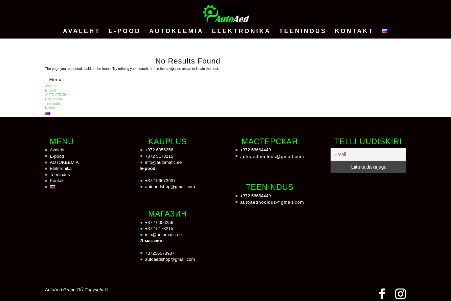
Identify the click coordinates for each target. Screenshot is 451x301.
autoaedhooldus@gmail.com (272, 156)
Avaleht (81, 31)
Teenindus (302, 31)
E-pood (125, 31)
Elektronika (241, 31)
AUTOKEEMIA (176, 31)
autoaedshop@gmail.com (170, 186)
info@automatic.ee (163, 162)
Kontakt (354, 31)
